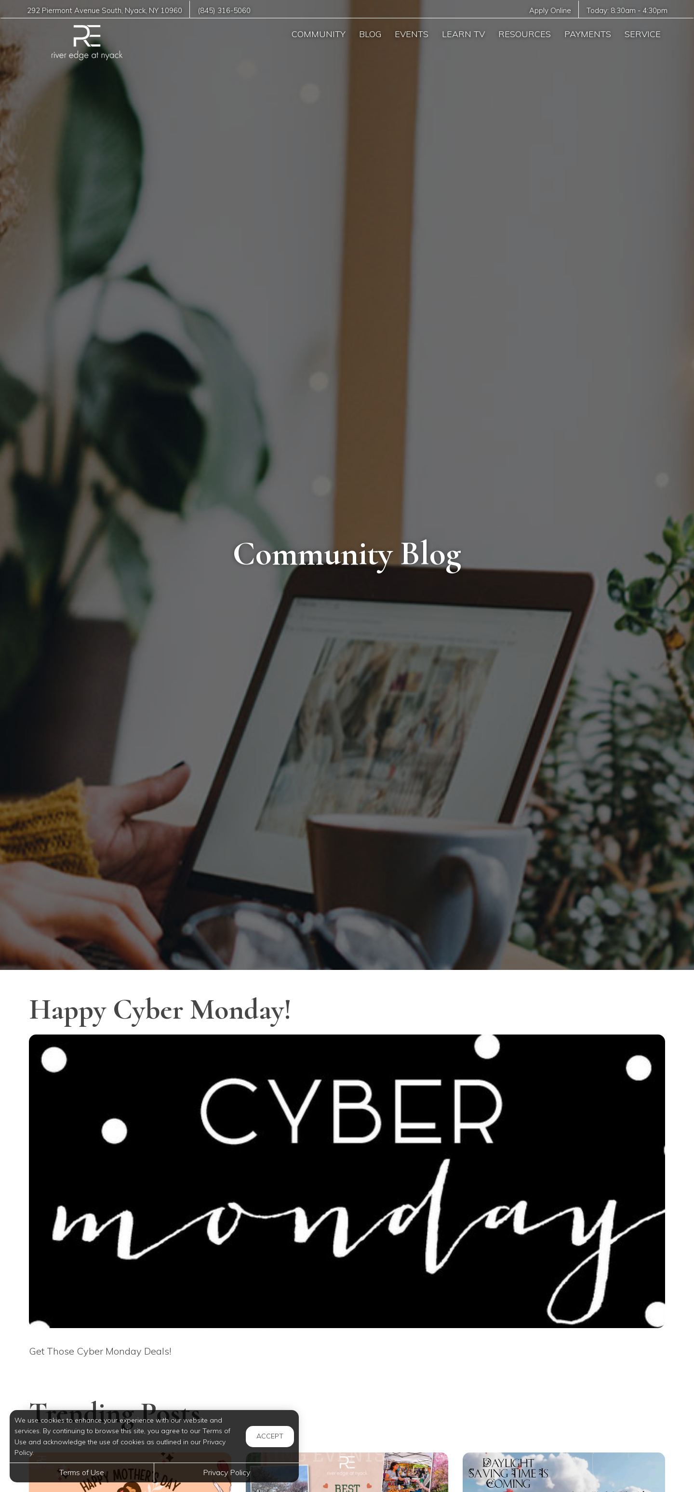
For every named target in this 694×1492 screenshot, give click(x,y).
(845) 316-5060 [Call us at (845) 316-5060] (225, 10)
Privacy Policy (226, 1472)
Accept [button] (269, 1436)
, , (104, 10)
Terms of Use (81, 1472)
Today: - (626, 10)
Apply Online (549, 10)
